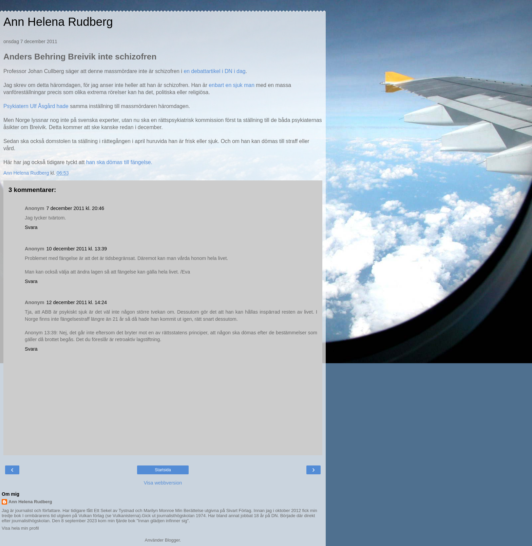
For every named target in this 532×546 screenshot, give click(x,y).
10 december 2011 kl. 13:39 (76, 248)
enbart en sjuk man (231, 85)
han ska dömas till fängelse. (119, 162)
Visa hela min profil (20, 528)
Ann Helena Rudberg (58, 21)
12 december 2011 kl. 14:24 (76, 302)
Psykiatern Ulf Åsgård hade (36, 106)
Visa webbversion (163, 483)
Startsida (163, 470)
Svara (31, 227)
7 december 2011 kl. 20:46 (75, 208)
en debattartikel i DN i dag (214, 71)
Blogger (172, 540)
